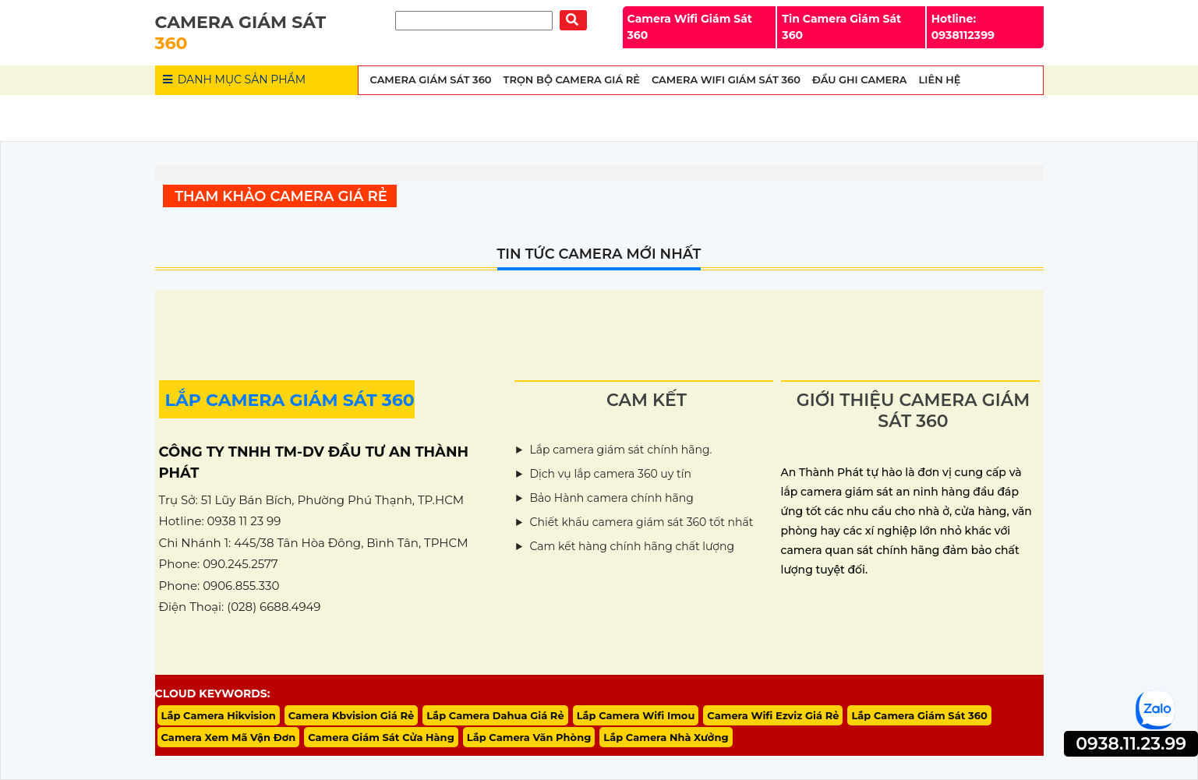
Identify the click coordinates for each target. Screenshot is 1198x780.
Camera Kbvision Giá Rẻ (351, 715)
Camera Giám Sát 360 (431, 79)
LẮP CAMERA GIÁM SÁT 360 (290, 400)
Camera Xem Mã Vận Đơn (228, 737)
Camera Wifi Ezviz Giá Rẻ (773, 715)
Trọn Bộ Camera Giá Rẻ (572, 79)
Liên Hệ (940, 79)
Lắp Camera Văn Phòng (529, 737)
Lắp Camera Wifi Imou (636, 715)
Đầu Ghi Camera (859, 79)
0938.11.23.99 (1131, 743)
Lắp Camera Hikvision (218, 715)
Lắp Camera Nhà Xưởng (665, 737)
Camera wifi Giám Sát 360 (726, 79)
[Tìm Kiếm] (474, 20)
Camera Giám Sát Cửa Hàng (381, 737)
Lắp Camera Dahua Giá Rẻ (495, 715)
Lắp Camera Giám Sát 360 (919, 715)
